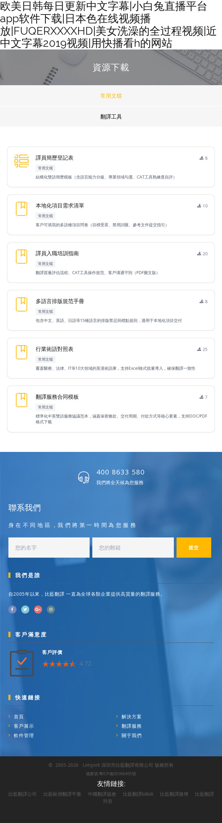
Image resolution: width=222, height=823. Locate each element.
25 (202, 349)
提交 (194, 547)
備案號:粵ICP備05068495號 (111, 774)
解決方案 (132, 716)
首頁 (19, 716)
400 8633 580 (120, 471)
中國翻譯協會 (102, 794)
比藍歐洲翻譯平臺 (62, 794)
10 (202, 206)
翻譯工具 (111, 116)
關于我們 (132, 735)
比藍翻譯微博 (174, 794)
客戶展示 (24, 726)
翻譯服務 (132, 726)
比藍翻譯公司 (22, 794)
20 (202, 254)
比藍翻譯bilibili (138, 794)
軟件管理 (24, 735)
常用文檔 (111, 95)
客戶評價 (52, 652)
